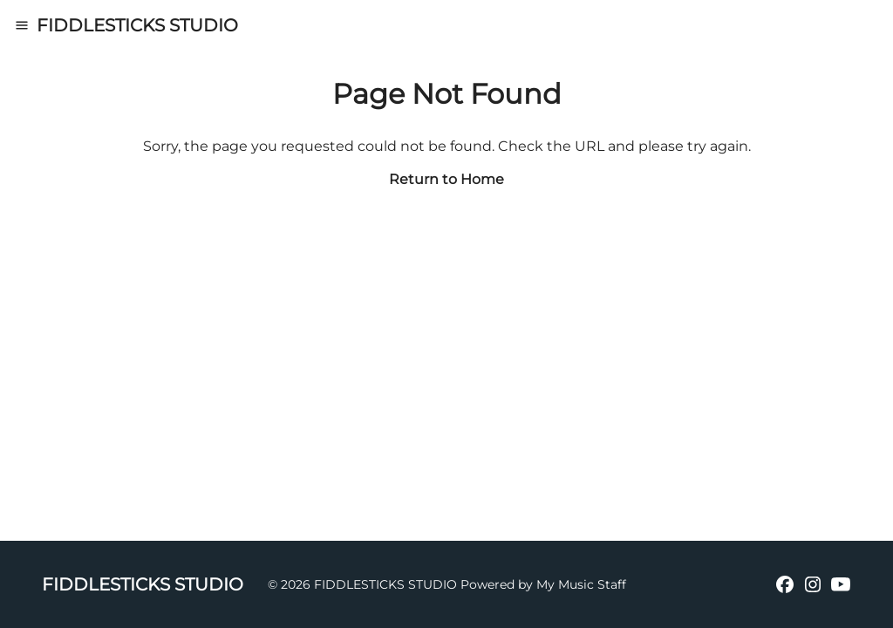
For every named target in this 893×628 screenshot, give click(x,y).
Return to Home (446, 179)
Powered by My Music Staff (543, 584)
